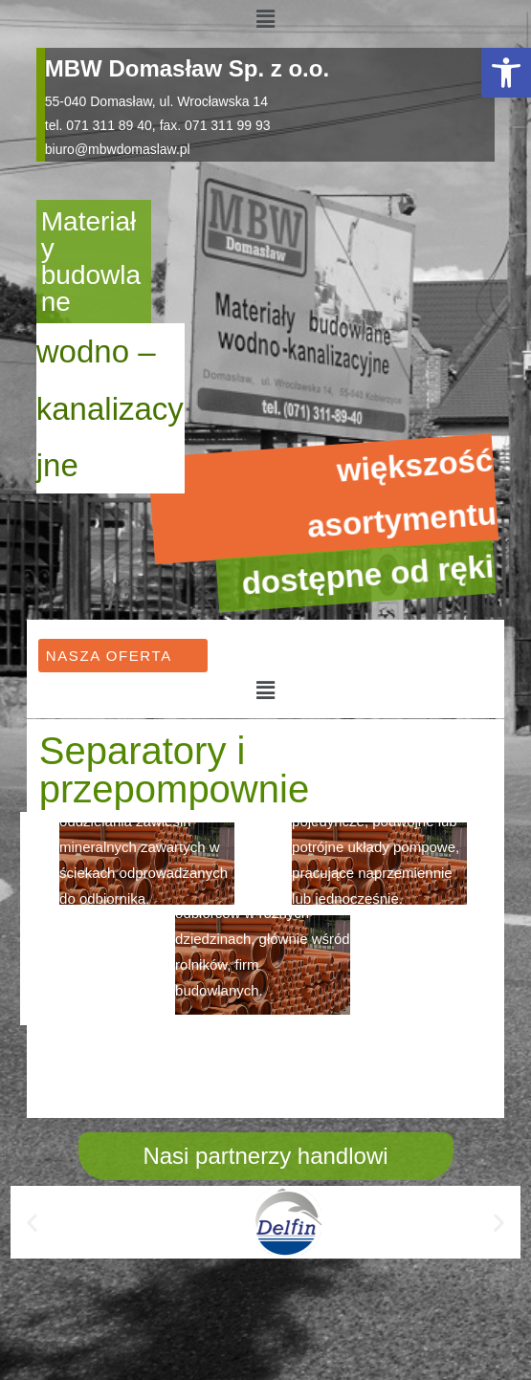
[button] (506, 73)
